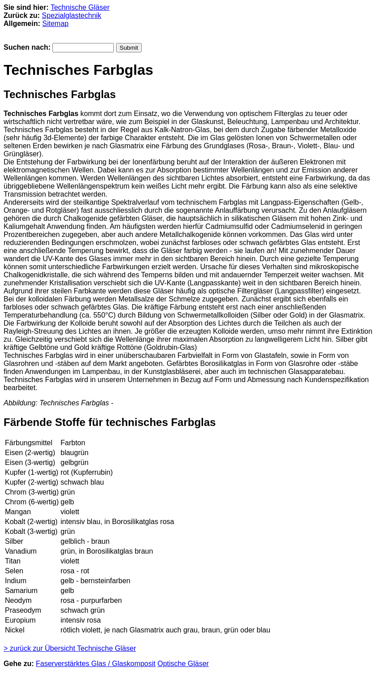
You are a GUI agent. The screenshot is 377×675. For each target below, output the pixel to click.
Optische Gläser (183, 663)
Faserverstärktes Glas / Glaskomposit (96, 663)
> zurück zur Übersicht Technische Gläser (70, 648)
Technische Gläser (80, 7)
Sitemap (55, 23)
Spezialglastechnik (71, 15)
